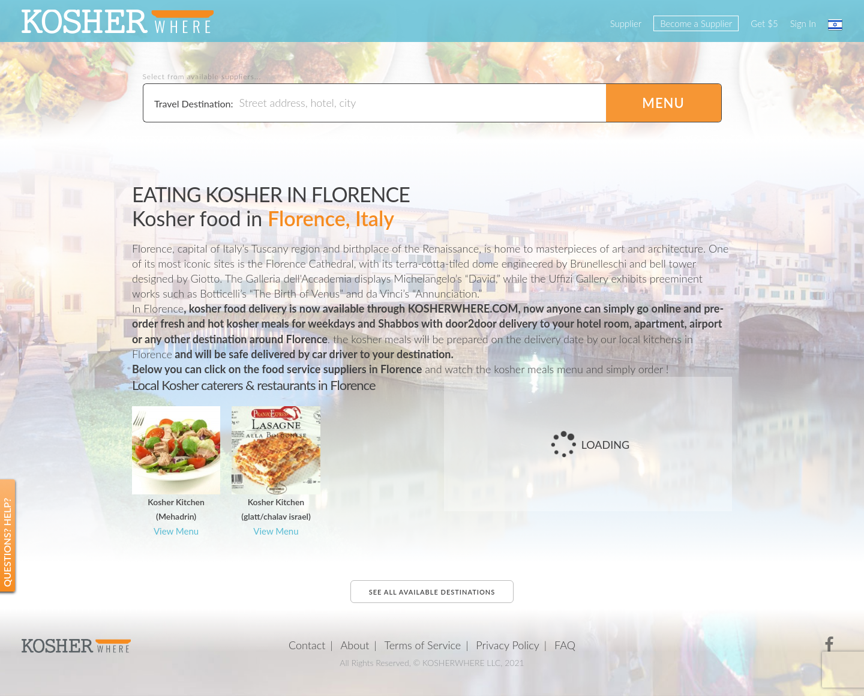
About (355, 645)
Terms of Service (423, 645)
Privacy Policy (507, 645)
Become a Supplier (696, 23)
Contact (307, 645)
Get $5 (764, 23)
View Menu (176, 531)
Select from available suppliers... (202, 77)
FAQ (564, 645)
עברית (835, 24)
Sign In (803, 23)
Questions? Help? (7, 542)
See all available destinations (432, 592)
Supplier (625, 23)
